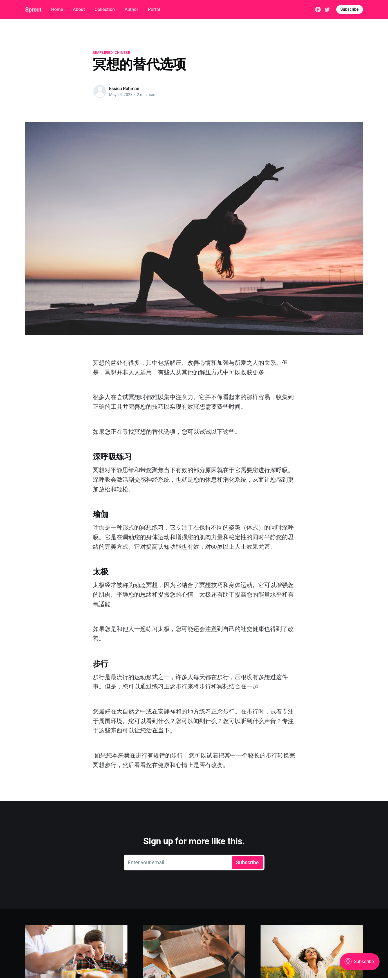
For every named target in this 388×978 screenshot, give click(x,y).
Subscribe (349, 9)
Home (57, 9)
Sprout (33, 9)
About (79, 9)
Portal (154, 9)
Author (131, 9)
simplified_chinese (111, 52)
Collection (105, 9)
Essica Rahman (124, 88)
